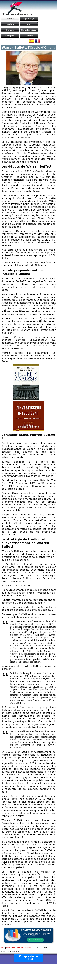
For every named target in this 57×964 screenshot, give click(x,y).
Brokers (10, 30)
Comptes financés (9, 36)
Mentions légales (24, 948)
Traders (10, 18)
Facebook (10, 948)
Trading (10, 24)
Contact (29, 35)
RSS (3, 948)
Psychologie (29, 18)
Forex (29, 24)
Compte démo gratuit (28, 958)
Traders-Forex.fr (17, 14)
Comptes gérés (28, 30)
